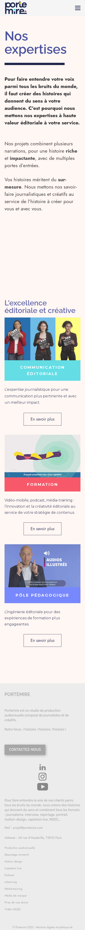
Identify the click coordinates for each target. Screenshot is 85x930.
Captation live (13, 868)
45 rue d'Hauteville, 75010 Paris (40, 837)
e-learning (11, 882)
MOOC (53, 820)
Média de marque (16, 895)
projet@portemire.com (28, 827)
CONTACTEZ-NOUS (25, 749)
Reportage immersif (17, 854)
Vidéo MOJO (13, 909)
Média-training (13, 889)
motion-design (15, 820)
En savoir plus (42, 419)
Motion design (13, 861)
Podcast (9, 875)
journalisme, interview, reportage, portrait (36, 815)
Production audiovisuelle (20, 848)
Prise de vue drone (16, 902)
